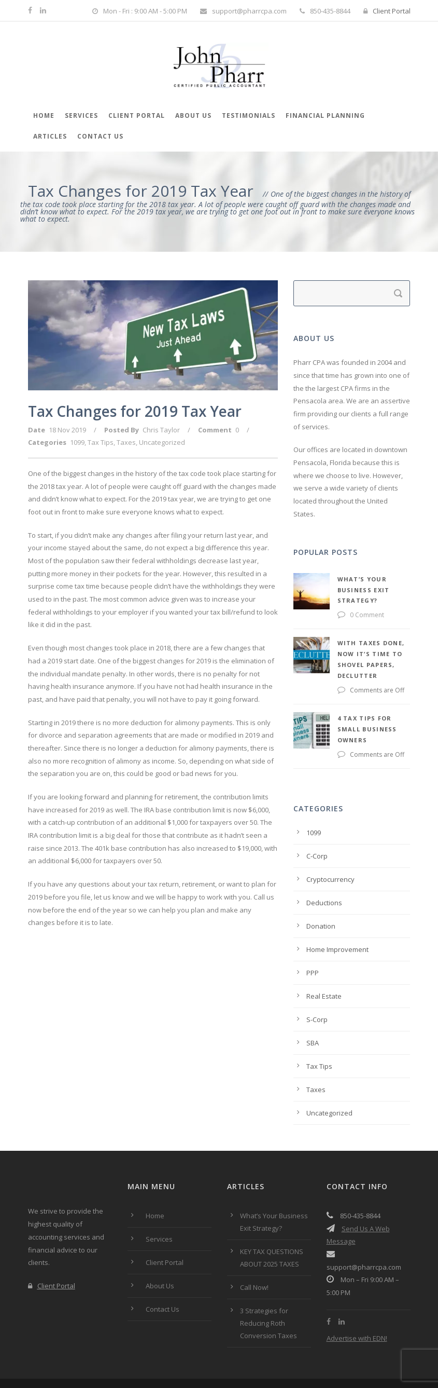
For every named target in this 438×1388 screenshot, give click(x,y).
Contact (180, 1360)
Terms (105, 1360)
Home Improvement (337, 916)
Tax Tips (101, 442)
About (71, 1360)
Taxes (126, 442)
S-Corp (317, 986)
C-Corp (317, 823)
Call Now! (254, 1254)
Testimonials (248, 115)
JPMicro (399, 1373)
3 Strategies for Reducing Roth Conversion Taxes (269, 1290)
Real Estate (324, 963)
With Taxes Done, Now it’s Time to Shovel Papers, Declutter (344, 643)
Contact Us (100, 136)
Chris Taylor (161, 429)
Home (43, 115)
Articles (50, 136)
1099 (77, 442)
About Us (193, 115)
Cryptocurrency (330, 846)
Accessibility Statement (243, 1360)
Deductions (324, 870)
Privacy (141, 1360)
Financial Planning (325, 115)
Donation (320, 893)
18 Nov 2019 (67, 429)
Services (81, 115)
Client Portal (387, 11)
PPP (312, 940)
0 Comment (323, 604)
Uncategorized (162, 442)
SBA (312, 1010)
